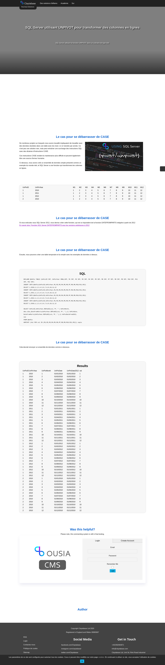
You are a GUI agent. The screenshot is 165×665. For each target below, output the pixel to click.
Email (112, 547)
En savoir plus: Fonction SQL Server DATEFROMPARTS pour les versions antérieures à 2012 (54, 225)
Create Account (127, 541)
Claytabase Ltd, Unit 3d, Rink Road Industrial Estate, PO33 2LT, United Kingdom (128, 654)
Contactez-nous (29, 645)
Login (97, 541)
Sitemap (26, 652)
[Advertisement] (82, 99)
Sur (73, 3)
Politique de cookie (30, 648)
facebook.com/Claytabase (71, 645)
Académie (64, 3)
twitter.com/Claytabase (69, 652)
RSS (25, 637)
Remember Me (112, 564)
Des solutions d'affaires (48, 3)
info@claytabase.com (120, 649)
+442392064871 (118, 645)
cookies (101, 657)
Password (112, 556)
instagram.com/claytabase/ (71, 649)
